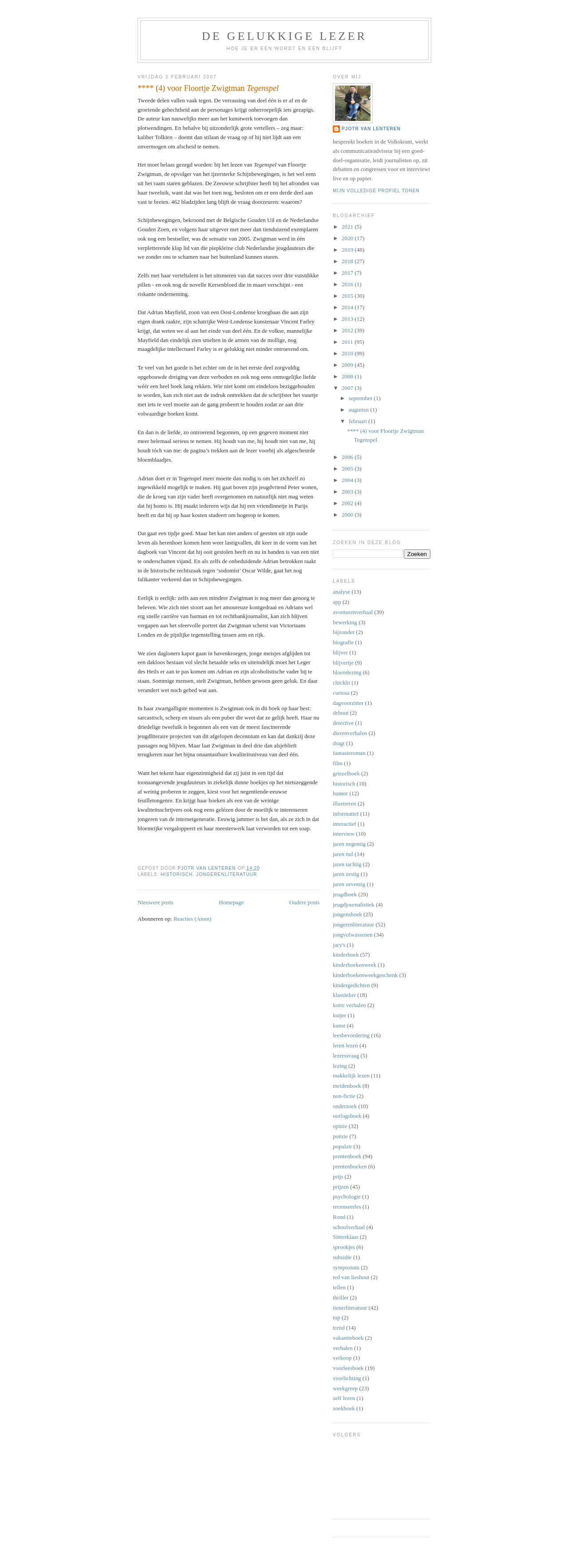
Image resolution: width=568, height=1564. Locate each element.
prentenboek (347, 1156)
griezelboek (346, 773)
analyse (341, 591)
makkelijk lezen (351, 1075)
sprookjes (344, 1247)
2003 (348, 491)
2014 (348, 307)
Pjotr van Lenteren (371, 128)
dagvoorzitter (348, 703)
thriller (340, 1297)
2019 (348, 249)
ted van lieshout (351, 1277)
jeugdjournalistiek (354, 904)
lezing (340, 1065)
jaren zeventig (349, 884)
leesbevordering (351, 1035)
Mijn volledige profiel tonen (376, 190)
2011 (348, 341)
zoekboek (344, 1408)
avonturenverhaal (353, 612)
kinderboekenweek (354, 964)
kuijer (339, 1015)
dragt (339, 743)
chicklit (341, 682)
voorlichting (347, 1378)
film (338, 763)
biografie (343, 642)
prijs (338, 1176)
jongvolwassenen (353, 934)
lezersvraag (346, 1055)
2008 (348, 376)
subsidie (342, 1257)
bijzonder (344, 632)
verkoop (342, 1357)
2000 (348, 514)
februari (358, 421)
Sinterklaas (346, 1236)
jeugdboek (345, 894)
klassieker (344, 995)
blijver (340, 652)
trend (339, 1327)
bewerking (345, 622)
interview (344, 833)
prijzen (341, 1186)
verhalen (343, 1348)
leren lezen (345, 1045)
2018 (348, 261)
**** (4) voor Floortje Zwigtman (208, 88)
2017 (348, 272)
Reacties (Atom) (193, 918)
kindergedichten (351, 985)
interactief (344, 824)
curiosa (341, 692)
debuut (340, 712)
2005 (348, 468)
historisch (177, 874)
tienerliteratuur (350, 1307)
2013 (348, 318)
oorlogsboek (347, 1116)
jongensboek (347, 914)
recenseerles (347, 1206)
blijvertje (343, 662)
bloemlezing (347, 672)
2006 (348, 457)
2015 (348, 295)
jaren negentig (349, 843)
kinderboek (346, 954)
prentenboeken (350, 1166)
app (337, 602)
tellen (339, 1287)
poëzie (340, 1136)
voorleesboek (348, 1368)
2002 (348, 503)
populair (342, 1146)
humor (340, 793)
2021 (348, 226)
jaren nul (343, 854)
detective (343, 723)
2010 (348, 353)
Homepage (231, 902)
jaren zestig (346, 874)
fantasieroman (349, 753)
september (361, 398)
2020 (348, 238)
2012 (348, 330)
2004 (348, 480)
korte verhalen (349, 1005)
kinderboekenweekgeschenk (365, 975)
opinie (340, 1126)
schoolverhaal (349, 1227)
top (336, 1317)
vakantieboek (348, 1337)
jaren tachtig (347, 864)
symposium (346, 1267)
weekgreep (345, 1388)
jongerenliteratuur (226, 874)
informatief (346, 813)
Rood (339, 1217)
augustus (360, 409)
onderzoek (345, 1106)
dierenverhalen (350, 733)
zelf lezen (344, 1398)
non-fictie (344, 1096)
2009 (348, 365)
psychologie (347, 1196)
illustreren (344, 803)
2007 (348, 388)
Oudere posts (304, 902)
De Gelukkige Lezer (284, 36)
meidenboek (347, 1085)
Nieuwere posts (156, 902)
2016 (348, 284)
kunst (339, 1025)
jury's (339, 945)
